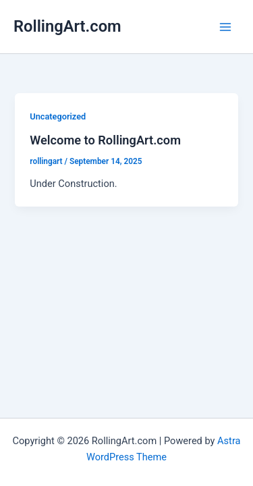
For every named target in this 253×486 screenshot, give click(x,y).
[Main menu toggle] (225, 27)
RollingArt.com (67, 26)
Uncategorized (58, 116)
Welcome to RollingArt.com (105, 140)
